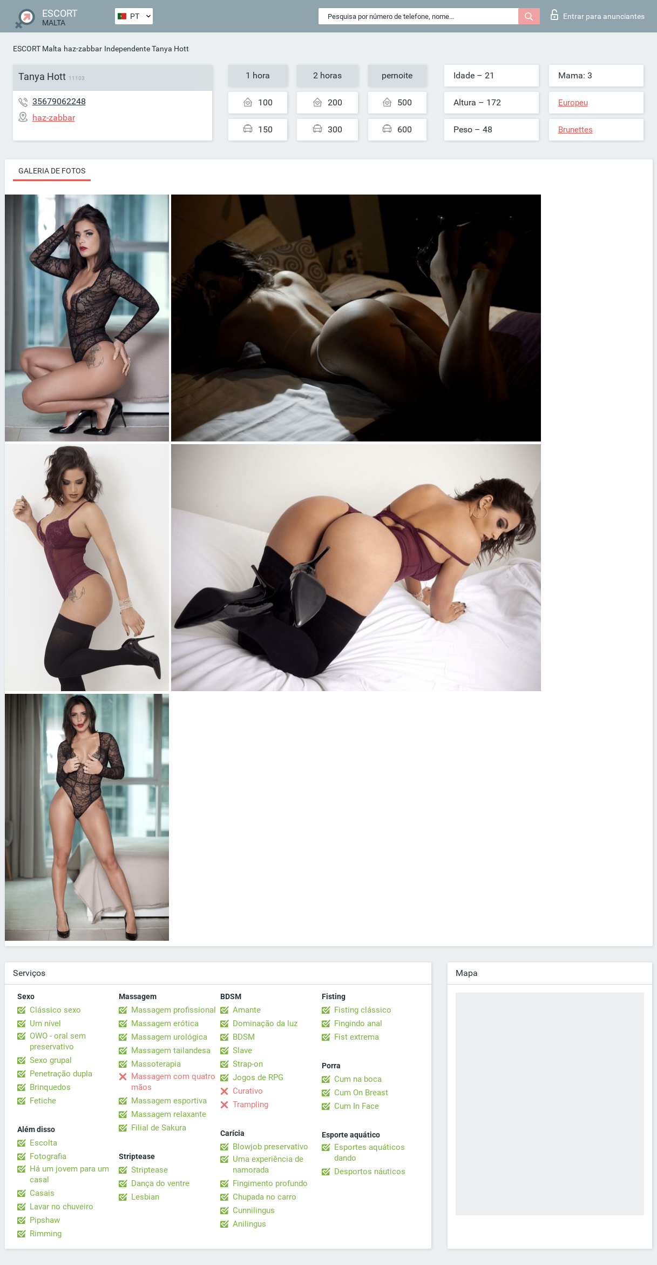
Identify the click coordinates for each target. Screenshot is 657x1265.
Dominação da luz (265, 1023)
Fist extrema (356, 1037)
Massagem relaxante (168, 1114)
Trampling (250, 1104)
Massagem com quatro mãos (173, 1082)
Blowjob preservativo (270, 1147)
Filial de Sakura (158, 1128)
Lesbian (145, 1197)
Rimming (46, 1234)
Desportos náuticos (369, 1171)
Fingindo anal (358, 1023)
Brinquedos (50, 1087)
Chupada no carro (264, 1197)
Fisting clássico (362, 1010)
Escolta (43, 1143)
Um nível (45, 1023)
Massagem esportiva (169, 1101)
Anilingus (249, 1224)
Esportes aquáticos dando (369, 1152)
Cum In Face (356, 1106)
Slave (242, 1050)
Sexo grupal (51, 1060)
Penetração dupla (61, 1074)
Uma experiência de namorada (268, 1164)
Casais (42, 1193)
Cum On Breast (361, 1092)
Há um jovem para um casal (69, 1174)
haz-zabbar (83, 48)
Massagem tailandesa (171, 1050)
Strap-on (248, 1064)
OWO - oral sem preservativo (58, 1041)
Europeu (573, 103)
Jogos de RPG (258, 1077)
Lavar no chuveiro (61, 1207)
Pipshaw (45, 1220)
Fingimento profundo (270, 1183)
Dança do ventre (160, 1183)
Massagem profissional (173, 1010)
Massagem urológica (169, 1037)
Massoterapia (156, 1064)
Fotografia (48, 1156)
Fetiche (43, 1101)
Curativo (248, 1091)
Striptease (149, 1170)
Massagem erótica (165, 1023)
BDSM (244, 1037)
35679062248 (59, 101)
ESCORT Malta (37, 48)
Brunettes (575, 130)
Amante (247, 1010)
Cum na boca (358, 1079)
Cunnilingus (254, 1210)
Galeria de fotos (51, 170)
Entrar (598, 15)
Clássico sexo (55, 1010)
